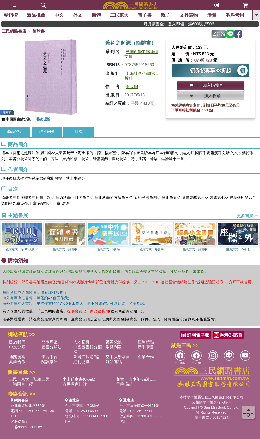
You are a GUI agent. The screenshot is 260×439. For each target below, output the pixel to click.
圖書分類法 (51, 347)
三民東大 (119, 15)
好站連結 (114, 362)
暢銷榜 (11, 15)
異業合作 (17, 362)
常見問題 (114, 347)
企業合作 (146, 357)
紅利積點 (146, 342)
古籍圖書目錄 (21, 384)
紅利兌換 (81, 362)
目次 (79, 131)
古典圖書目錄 (74, 384)
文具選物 (189, 15)
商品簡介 (15, 131)
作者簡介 (47, 131)
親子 (165, 15)
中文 (59, 15)
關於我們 (17, 342)
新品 (36, 15)
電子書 (145, 15)
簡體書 (38, 31)
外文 (77, 15)
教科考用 (235, 15)
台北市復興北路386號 (28, 405)
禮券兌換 (114, 342)
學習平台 (49, 357)
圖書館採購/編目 (88, 357)
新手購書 (146, 347)
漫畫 (212, 15)
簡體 (96, 15)
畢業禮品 (124, 384)
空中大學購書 (118, 357)
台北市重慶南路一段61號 (139, 405)
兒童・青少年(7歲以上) (137, 379)
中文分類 (17, 347)
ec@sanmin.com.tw (26, 427)
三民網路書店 (14, 31)
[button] (256, 238)
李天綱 (132, 86)
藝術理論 (43, 119)
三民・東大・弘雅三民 (29, 379)
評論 (219, 34)
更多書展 (247, 216)
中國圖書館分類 (18, 119)
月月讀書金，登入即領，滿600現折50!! (185, 24)
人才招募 (81, 342)
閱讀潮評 (49, 362)
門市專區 (49, 342)
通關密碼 (17, 357)
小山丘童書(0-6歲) (78, 379)
